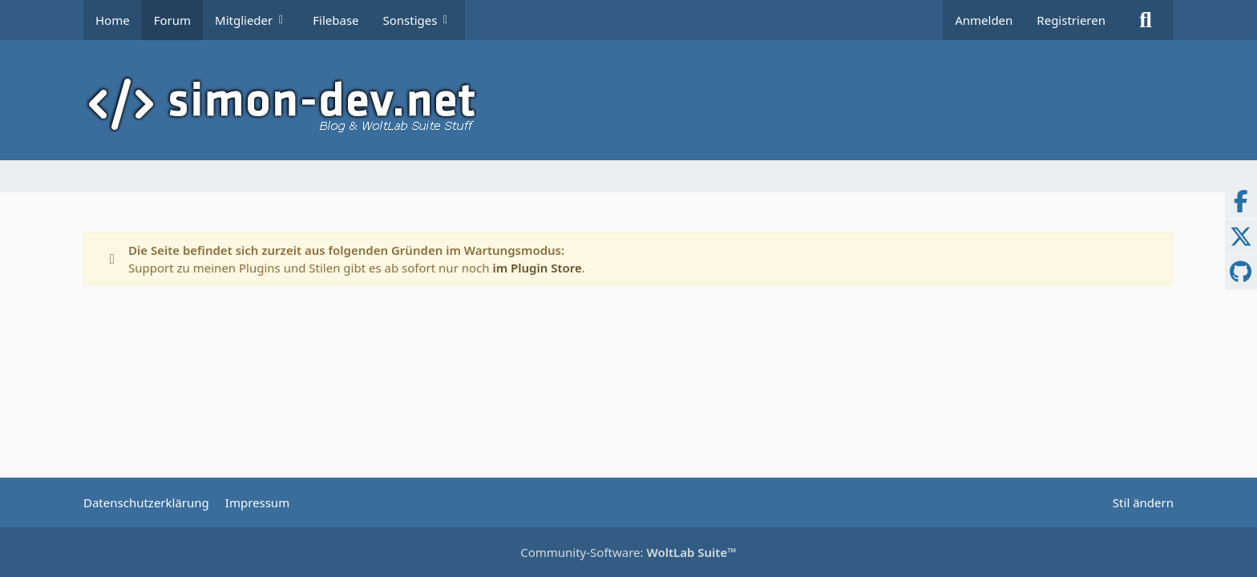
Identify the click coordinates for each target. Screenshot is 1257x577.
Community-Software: (628, 552)
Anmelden (983, 20)
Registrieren (1071, 20)
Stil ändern (1143, 502)
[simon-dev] (628, 104)
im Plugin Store (536, 268)
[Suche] (1146, 20)
